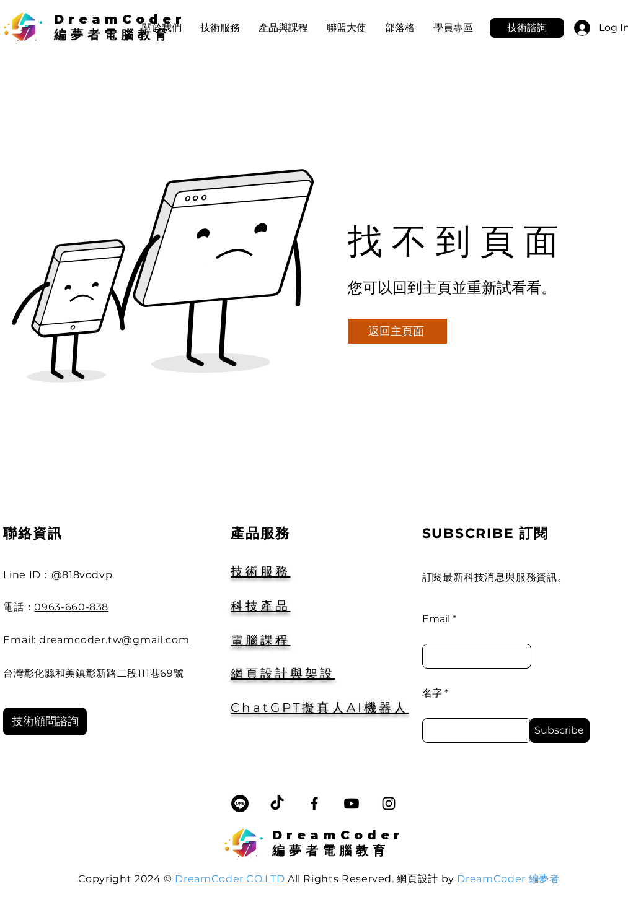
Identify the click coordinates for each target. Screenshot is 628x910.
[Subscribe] (559, 730)
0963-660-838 (71, 607)
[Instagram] (388, 803)
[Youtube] (351, 803)
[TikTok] (277, 803)
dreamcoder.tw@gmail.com (114, 640)
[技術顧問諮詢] (45, 721)
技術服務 (260, 571)
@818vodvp (82, 575)
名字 (432, 693)
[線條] (240, 803)
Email (436, 619)
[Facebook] (314, 803)
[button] (283, 27)
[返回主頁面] (397, 331)
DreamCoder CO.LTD (230, 879)
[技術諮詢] (527, 28)
